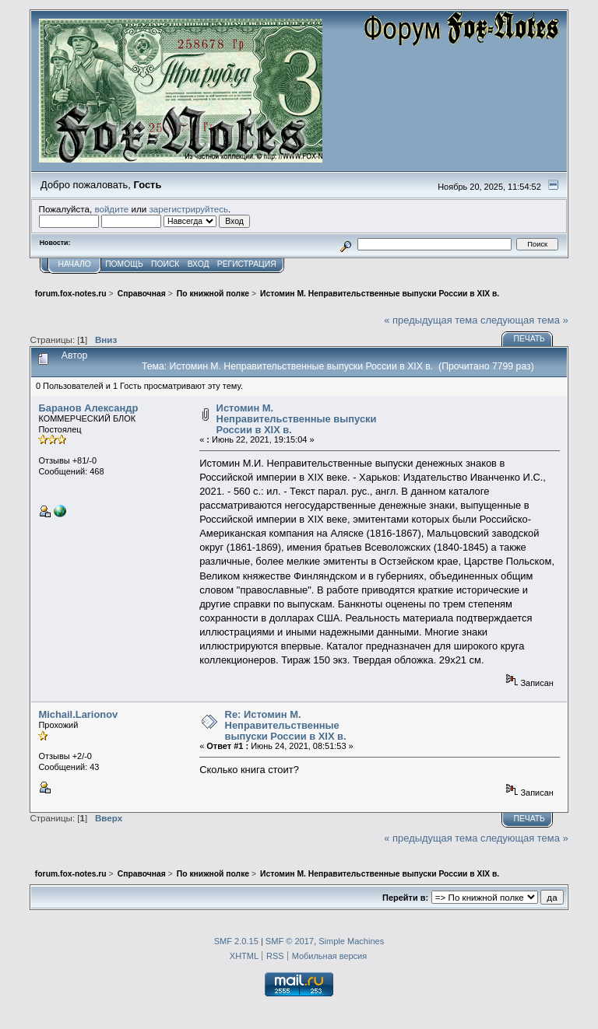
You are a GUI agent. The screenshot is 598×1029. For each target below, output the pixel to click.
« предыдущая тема (430, 320)
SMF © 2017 (290, 941)
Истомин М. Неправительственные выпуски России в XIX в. (296, 418)
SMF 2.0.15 (236, 941)
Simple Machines (351, 941)
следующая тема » (524, 320)
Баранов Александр (88, 408)
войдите (111, 209)
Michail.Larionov (78, 714)
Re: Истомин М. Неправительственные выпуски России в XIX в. (285, 725)
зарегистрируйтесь (188, 209)
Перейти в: (405, 897)
